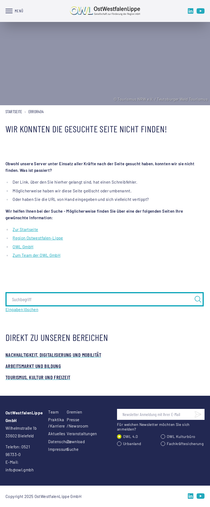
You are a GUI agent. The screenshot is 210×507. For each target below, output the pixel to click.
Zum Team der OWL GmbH (36, 255)
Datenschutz (51, 441)
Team (51, 411)
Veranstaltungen (69, 433)
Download (69, 441)
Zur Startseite (25, 229)
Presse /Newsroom (69, 422)
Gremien (69, 411)
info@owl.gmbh (19, 469)
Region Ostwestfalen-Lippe (38, 237)
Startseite (13, 111)
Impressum (51, 449)
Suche (69, 449)
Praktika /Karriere (51, 422)
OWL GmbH (23, 246)
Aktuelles (51, 433)
